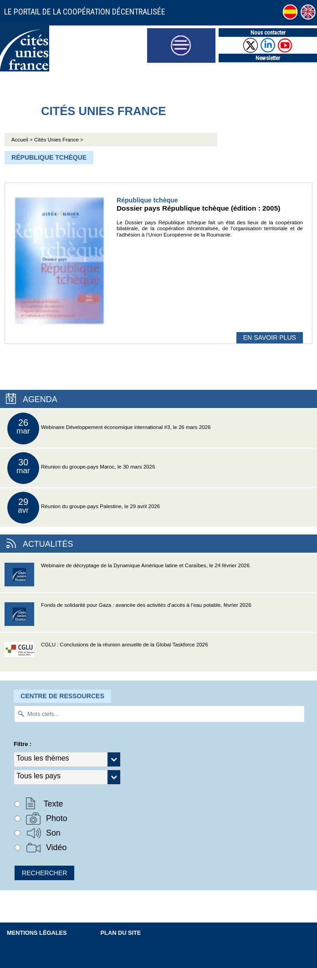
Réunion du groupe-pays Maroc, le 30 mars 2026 (81, 468)
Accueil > (22, 139)
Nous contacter (268, 32)
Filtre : (22, 744)
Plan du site (121, 932)
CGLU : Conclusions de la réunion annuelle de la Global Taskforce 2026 (106, 656)
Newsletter (268, 58)
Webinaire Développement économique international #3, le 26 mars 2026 (108, 428)
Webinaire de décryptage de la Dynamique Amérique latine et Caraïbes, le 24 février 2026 (127, 577)
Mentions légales (37, 932)
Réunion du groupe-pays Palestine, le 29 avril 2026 (83, 508)
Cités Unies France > (58, 139)
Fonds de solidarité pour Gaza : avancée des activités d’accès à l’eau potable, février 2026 (128, 617)
